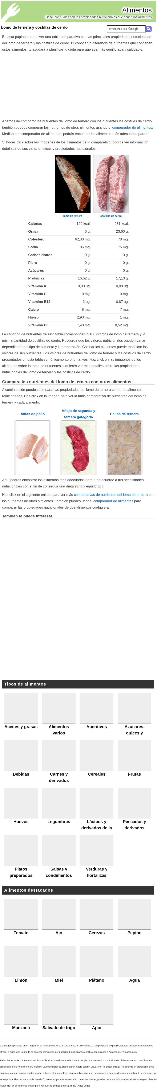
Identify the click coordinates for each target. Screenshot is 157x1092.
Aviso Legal (84, 1085)
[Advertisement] (78, 84)
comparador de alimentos (132, 128)
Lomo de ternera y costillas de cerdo (34, 27)
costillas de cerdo (111, 216)
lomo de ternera (72, 216)
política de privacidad (64, 1085)
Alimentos (137, 10)
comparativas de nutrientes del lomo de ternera (111, 495)
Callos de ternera (124, 414)
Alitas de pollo (33, 414)
